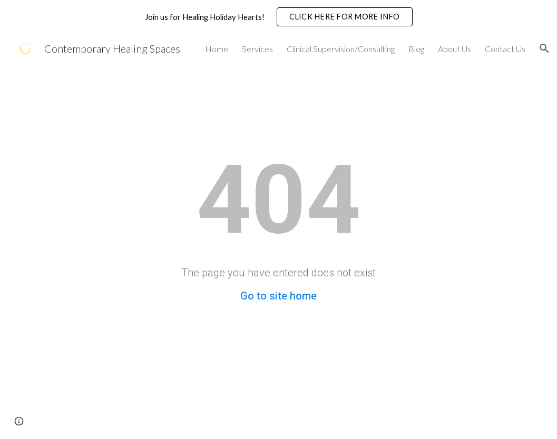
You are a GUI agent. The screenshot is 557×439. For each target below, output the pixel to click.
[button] (544, 48)
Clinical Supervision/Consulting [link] (341, 49)
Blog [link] (416, 49)
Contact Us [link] (505, 49)
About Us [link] (454, 49)
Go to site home (278, 296)
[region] (278, 17)
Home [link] (216, 49)
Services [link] (257, 49)
